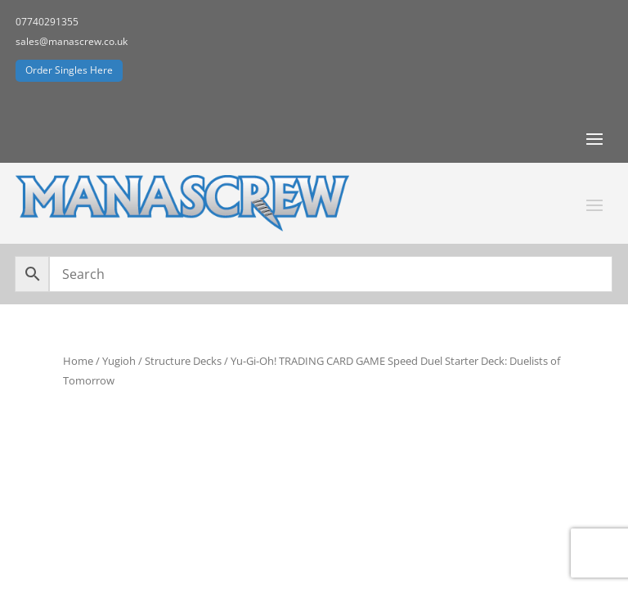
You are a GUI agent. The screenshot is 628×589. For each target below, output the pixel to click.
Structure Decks (183, 360)
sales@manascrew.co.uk (72, 41)
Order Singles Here (69, 70)
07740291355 (47, 22)
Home (78, 360)
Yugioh (119, 360)
